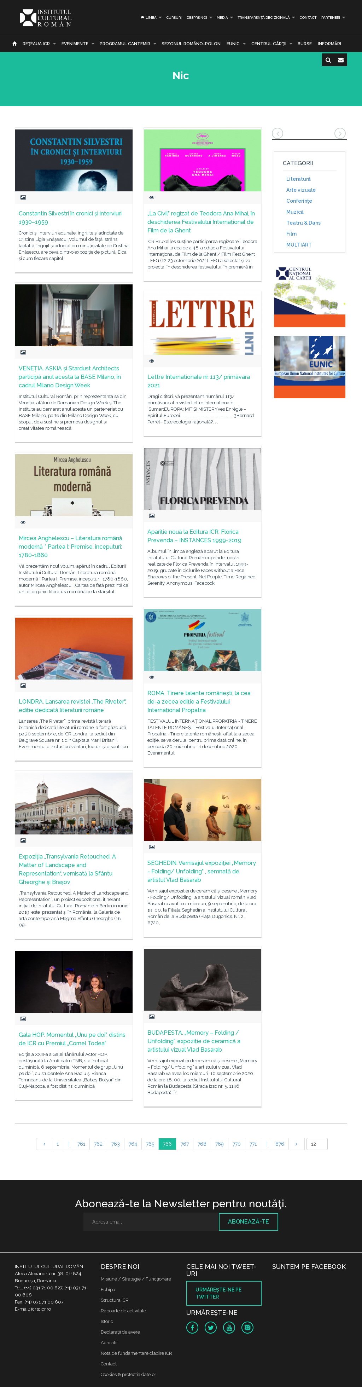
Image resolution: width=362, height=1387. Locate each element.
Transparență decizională (264, 17)
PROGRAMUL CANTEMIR (125, 43)
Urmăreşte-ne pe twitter (218, 1293)
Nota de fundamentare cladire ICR (136, 1353)
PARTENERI (330, 17)
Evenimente (75, 43)
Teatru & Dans (303, 223)
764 (133, 1144)
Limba (148, 17)
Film (291, 234)
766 (167, 1144)
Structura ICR (115, 1300)
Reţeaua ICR (36, 43)
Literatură (298, 179)
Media (222, 17)
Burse (305, 43)
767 (185, 1144)
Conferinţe (299, 201)
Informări (329, 43)
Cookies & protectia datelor (128, 1374)
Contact (307, 17)
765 (150, 1144)
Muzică (295, 212)
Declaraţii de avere (120, 1332)
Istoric (107, 1321)
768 (202, 1144)
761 (81, 1144)
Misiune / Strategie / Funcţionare (136, 1279)
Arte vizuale (301, 190)
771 (253, 1144)
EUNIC (233, 43)
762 (98, 1144)
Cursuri (174, 17)
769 (219, 1144)
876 (279, 1144)
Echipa (108, 1289)
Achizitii (109, 1342)
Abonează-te (248, 1221)
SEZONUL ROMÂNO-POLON (191, 43)
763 (115, 1144)
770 (237, 1144)
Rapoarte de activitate (123, 1310)
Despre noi (197, 17)
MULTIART (299, 245)
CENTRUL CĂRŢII (268, 43)
